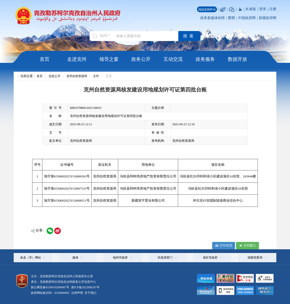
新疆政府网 (267, 18)
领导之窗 (109, 59)
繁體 (231, 18)
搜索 (189, 36)
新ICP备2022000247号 (85, 287)
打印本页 (223, 245)
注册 (272, 9)
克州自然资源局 (76, 76)
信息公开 (54, 76)
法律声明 (77, 292)
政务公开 (141, 59)
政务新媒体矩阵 (212, 18)
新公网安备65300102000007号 (50, 287)
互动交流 (173, 59)
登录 (262, 9)
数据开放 (237, 59)
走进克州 (76, 59)
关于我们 (90, 292)
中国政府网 (247, 18)
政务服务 (205, 59)
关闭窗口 (247, 245)
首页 (44, 59)
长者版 (250, 9)
